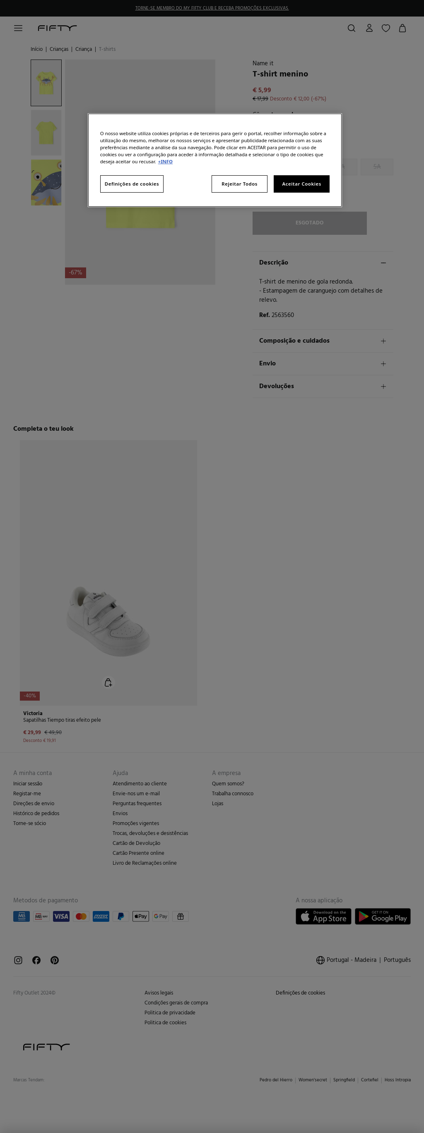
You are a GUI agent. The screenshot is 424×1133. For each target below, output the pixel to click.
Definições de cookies (132, 184)
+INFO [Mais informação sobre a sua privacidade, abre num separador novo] (165, 161)
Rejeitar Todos (240, 184)
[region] (215, 160)
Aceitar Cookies (301, 184)
